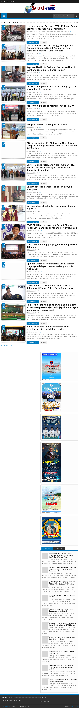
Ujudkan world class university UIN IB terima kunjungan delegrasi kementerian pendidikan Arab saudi (51, 266)
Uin (70, 31)
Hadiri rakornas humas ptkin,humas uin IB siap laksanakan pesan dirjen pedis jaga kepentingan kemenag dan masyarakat (52, 307)
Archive (59, 548)
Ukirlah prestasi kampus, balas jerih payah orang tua (49, 188)
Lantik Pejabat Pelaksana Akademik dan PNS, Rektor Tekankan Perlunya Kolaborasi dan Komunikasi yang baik (51, 167)
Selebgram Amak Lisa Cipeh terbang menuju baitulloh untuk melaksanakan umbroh (61, 667)
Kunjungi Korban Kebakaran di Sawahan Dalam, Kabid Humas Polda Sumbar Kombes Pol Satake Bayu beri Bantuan (62, 583)
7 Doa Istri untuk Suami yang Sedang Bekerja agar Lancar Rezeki (61, 610)
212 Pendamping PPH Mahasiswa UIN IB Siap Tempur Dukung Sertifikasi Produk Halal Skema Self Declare (52, 145)
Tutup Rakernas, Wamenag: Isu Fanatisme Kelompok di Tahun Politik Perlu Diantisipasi (50, 286)
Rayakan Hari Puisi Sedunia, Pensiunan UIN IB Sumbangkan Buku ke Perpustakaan (51, 68)
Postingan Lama (6, 345)
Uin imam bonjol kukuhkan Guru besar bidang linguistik (51, 207)
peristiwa (66, 31)
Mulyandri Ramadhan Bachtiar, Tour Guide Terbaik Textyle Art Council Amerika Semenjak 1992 (62, 569)
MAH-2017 (74, 706)
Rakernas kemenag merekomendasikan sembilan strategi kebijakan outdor (48, 328)
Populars (47, 548)
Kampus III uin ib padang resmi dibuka (47, 124)
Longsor (43, 31)
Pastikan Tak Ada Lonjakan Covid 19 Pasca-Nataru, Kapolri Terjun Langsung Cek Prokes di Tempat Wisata (61, 555)
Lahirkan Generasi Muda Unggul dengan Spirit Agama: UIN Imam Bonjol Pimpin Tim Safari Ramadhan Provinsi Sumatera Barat (51, 48)
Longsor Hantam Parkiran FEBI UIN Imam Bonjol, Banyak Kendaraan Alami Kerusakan (52, 27)
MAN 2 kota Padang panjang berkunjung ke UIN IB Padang (52, 245)
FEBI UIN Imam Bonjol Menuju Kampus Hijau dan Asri (61, 652)
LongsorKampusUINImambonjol (54, 31)
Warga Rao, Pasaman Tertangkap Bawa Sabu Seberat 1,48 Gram (62, 638)
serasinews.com (6, 706)
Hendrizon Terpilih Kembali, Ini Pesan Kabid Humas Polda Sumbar (63, 680)
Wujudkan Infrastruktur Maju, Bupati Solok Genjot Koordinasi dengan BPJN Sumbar (62, 624)
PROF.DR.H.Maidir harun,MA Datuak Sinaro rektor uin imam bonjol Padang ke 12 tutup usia (52, 226)
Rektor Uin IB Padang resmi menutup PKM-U (50, 105)
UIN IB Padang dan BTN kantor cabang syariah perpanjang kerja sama (51, 87)
